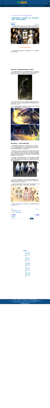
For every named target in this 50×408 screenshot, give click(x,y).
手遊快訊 (40, 6)
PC (14, 212)
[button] (23, 177)
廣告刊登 (25, 299)
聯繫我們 (20, 299)
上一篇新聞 (13, 215)
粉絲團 (14, 299)
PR (12, 212)
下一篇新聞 (37, 215)
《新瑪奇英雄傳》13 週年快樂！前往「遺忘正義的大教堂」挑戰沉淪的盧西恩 (23, 15)
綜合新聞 (23, 6)
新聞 (13, 15)
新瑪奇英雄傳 (18, 212)
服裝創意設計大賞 (20, 203)
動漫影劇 (35, 6)
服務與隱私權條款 (33, 299)
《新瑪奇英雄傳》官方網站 (16, 210)
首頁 (11, 15)
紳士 (44, 6)
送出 (31, 218)
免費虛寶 (30, 6)
